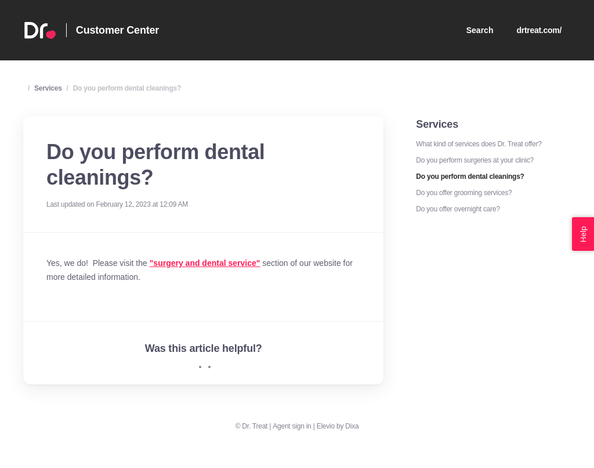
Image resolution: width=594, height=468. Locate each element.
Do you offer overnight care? (457, 209)
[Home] (40, 30)
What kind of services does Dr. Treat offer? (478, 144)
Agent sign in (292, 426)
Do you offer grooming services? (464, 193)
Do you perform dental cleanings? (127, 88)
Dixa (351, 426)
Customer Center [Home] (117, 30)
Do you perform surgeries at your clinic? (475, 160)
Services (47, 88)
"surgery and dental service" (205, 263)
